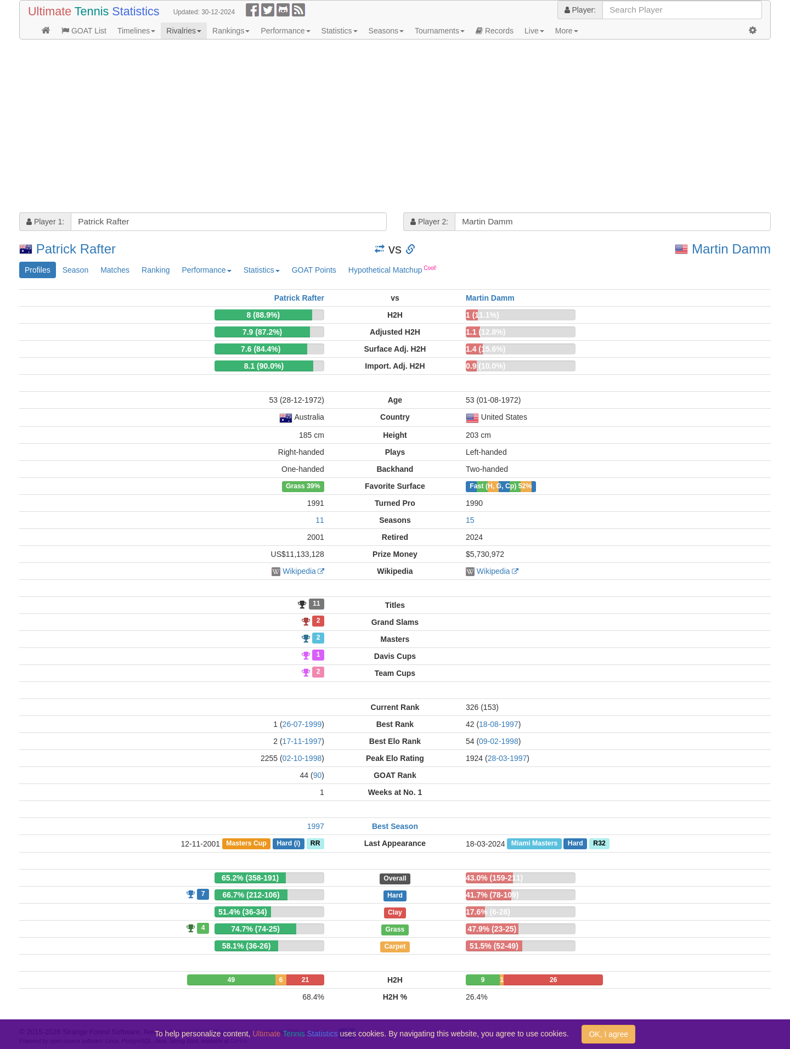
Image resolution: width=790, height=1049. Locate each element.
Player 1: (45, 221)
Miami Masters (534, 844)
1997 (315, 826)
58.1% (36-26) (246, 945)
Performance (285, 30)
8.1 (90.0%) (264, 366)
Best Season (395, 826)
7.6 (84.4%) (260, 349)
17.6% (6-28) (488, 911)
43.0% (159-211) (494, 877)
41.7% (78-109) (492, 894)
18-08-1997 (498, 724)
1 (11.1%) (482, 315)
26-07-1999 (302, 724)
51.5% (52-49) (494, 945)
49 (231, 980)
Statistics (339, 30)
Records (495, 30)
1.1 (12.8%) (485, 332)
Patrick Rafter (76, 248)
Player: (580, 9)
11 (319, 520)
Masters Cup (246, 844)
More (566, 30)
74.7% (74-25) (255, 928)
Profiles (37, 270)
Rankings (231, 30)
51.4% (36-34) (242, 911)
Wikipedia (299, 571)
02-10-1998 (302, 758)
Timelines (136, 30)
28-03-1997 (507, 758)
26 (553, 980)
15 (470, 520)
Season (75, 270)
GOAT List (83, 30)
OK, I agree (608, 1034)
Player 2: (429, 221)
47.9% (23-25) (491, 928)
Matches (114, 270)
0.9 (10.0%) (485, 366)
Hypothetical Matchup (392, 269)
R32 (599, 844)
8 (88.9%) (263, 315)
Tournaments (440, 30)
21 (305, 980)
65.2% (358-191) (250, 877)
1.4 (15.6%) (485, 349)
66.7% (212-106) (250, 894)
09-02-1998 (498, 741)
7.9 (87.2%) (262, 332)
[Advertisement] (348, 127)
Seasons (386, 30)
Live (534, 30)
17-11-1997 (302, 741)
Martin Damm (731, 248)
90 (317, 775)
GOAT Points (314, 270)
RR (315, 844)
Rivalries (183, 30)
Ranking (156, 270)
